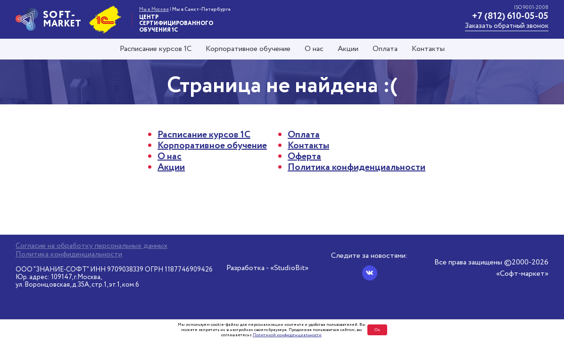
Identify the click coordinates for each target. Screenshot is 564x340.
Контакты (428, 49)
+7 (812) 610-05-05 (510, 16)
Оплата (385, 49)
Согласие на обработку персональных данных (91, 246)
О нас (314, 49)
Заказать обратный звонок (506, 26)
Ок (377, 330)
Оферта (304, 156)
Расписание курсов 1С (155, 49)
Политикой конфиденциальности (287, 335)
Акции (348, 49)
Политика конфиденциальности (356, 167)
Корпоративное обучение (248, 49)
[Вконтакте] (369, 272)
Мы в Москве (154, 9)
